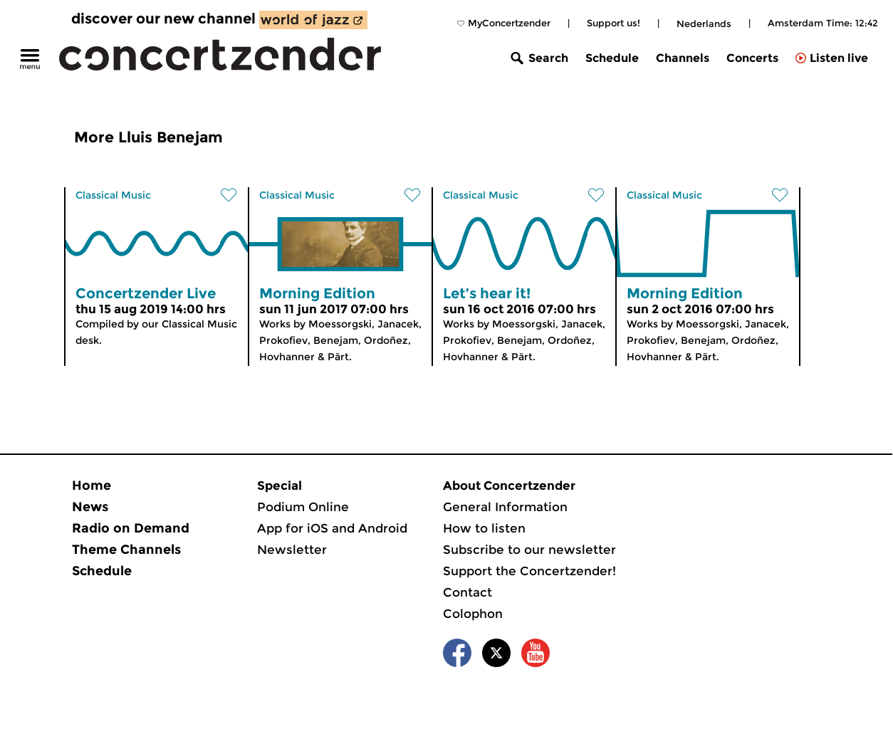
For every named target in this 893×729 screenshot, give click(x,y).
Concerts (752, 58)
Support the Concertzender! (529, 571)
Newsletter (292, 549)
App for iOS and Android (332, 528)
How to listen (484, 528)
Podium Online (303, 507)
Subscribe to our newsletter (529, 549)
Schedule (612, 58)
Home (91, 485)
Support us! (613, 22)
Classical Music (113, 195)
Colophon (473, 614)
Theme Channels (126, 549)
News (90, 507)
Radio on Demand (130, 528)
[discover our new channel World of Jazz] (313, 20)
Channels (682, 58)
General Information (505, 507)
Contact (467, 592)
